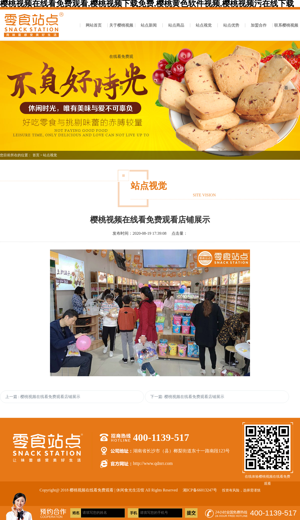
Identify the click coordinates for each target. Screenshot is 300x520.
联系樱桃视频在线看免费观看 (286, 32)
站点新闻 (149, 25)
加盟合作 (259, 25)
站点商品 (176, 25)
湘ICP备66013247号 (200, 490)
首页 (36, 155)
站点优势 (231, 25)
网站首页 (94, 25)
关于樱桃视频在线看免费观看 (121, 32)
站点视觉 (204, 25)
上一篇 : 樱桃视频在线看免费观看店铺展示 (42, 397)
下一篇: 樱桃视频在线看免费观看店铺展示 (187, 397)
